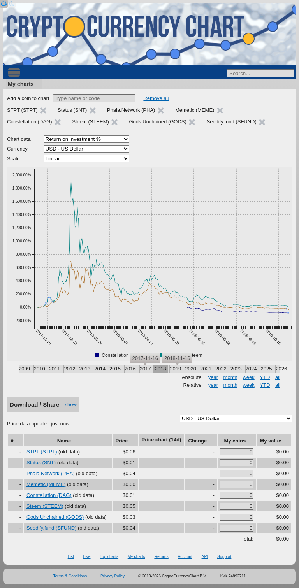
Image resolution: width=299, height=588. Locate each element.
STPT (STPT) (41, 452)
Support (224, 557)
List (71, 557)
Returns (161, 557)
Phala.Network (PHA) (50, 473)
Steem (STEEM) (44, 506)
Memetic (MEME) (45, 484)
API (205, 557)
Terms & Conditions (70, 576)
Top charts (109, 557)
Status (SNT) (41, 462)
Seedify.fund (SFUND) (51, 528)
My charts (21, 84)
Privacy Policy (112, 576)
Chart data (19, 139)
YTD (265, 377)
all (277, 377)
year (213, 377)
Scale (13, 158)
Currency (17, 149)
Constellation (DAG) (49, 495)
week (248, 377)
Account (185, 557)
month (230, 377)
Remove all (156, 98)
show (71, 404)
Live (86, 557)
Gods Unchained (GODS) (55, 517)
